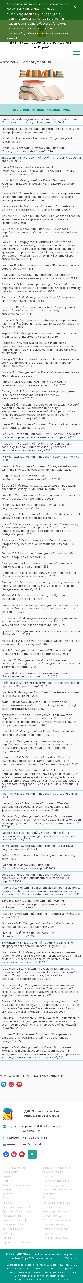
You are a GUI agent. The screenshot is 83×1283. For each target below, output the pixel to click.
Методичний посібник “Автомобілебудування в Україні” (26, 866)
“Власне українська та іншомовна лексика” (39, 334)
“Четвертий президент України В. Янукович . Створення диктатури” (40, 172)
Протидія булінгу (53, 1185)
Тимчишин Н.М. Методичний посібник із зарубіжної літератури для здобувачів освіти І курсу (38, 944)
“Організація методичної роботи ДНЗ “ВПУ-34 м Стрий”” (38, 208)
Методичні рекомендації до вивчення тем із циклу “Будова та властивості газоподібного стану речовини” (40, 608)
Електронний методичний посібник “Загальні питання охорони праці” (35, 674)
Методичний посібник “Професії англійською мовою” (41, 915)
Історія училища (53, 1215)
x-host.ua (64, 1279)
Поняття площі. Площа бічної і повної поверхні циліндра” (36, 652)
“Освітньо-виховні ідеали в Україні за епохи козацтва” (41, 516)
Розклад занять (12, 1215)
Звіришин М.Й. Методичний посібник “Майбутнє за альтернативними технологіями (37, 925)
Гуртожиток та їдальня (17, 1242)
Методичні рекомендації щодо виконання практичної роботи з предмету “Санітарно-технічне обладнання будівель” (41, 586)
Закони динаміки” (65, 456)
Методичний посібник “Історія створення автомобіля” (41, 159)
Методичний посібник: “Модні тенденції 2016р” (37, 140)
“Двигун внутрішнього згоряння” (33, 597)
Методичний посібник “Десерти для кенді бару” (39, 857)
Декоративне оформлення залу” (25, 576)
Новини (7, 1176)
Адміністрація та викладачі (19, 1185)
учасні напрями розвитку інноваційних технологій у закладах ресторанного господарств (37, 447)
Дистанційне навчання (16, 1207)
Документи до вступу (56, 1228)
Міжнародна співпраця (56, 1220)
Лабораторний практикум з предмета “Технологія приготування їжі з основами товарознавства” (39, 395)
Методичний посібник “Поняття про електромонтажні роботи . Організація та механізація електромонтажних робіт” (39, 705)
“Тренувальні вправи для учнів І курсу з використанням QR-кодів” (40, 467)
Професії (8, 1202)
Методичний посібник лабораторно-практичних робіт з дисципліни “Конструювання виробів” (37, 878)
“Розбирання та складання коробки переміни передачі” (40, 325)
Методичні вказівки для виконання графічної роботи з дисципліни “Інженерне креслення (39, 953)
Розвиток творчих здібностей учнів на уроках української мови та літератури (41, 219)
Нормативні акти (53, 1233)
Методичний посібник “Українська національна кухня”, (37, 847)
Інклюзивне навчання (56, 1180)
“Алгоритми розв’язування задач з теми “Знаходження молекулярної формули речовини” (41, 663)
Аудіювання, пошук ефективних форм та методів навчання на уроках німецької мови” (40, 362)
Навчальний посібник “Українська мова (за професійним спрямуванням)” (41, 130)
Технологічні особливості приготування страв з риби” (34, 383)
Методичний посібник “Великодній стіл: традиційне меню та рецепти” (38, 733)
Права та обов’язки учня (18, 1211)
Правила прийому (53, 1224)
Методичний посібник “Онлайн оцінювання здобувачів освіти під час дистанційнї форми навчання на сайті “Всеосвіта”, (37, 806)
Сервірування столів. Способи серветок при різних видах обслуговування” (38, 310)
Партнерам (49, 1198)
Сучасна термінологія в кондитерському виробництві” (41, 496)
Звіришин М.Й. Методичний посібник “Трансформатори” (28, 934)
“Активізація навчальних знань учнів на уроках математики (36, 276)
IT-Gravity (70, 1258)
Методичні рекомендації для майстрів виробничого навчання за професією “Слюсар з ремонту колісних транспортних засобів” (41, 288)
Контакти (8, 1193)
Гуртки (7, 1237)
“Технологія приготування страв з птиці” (37, 564)
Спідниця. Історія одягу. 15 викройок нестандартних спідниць (38, 542)
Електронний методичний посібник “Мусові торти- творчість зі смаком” (40, 555)
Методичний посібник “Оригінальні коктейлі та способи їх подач (41, 694)
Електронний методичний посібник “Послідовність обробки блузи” (33, 149)
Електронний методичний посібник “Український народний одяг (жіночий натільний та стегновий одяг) (38, 836)
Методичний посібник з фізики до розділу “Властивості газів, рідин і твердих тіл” (39, 120)
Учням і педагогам (14, 1167)
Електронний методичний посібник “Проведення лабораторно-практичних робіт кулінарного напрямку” (33, 904)
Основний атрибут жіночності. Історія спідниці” (41, 642)
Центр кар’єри (51, 1176)
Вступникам (10, 1171)
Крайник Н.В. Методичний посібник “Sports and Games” (40, 793)
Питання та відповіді (55, 1237)
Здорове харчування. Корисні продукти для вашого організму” (39, 182)
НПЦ (5, 1180)
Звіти (6, 1198)
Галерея (8, 1189)
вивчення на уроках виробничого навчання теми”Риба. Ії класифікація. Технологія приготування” (39, 621)
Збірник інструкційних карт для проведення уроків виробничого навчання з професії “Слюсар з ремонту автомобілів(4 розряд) (41, 196)
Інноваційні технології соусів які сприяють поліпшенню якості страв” (41, 435)
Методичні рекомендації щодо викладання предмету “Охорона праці (41, 684)
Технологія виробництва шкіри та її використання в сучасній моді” (40, 230)
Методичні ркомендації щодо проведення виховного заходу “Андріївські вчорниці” (39, 487)
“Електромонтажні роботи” (34, 479)
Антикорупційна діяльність (59, 1211)
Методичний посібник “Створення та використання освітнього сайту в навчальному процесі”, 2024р (36, 1037)
